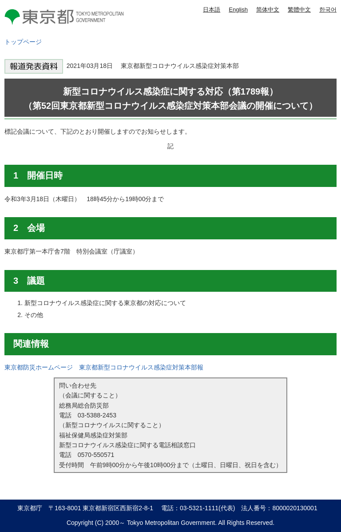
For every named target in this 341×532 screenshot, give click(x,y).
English (238, 9)
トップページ (23, 41)
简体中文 (267, 9)
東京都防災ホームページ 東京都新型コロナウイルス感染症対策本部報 (103, 367)
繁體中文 (299, 9)
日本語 (211, 9)
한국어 (328, 9)
